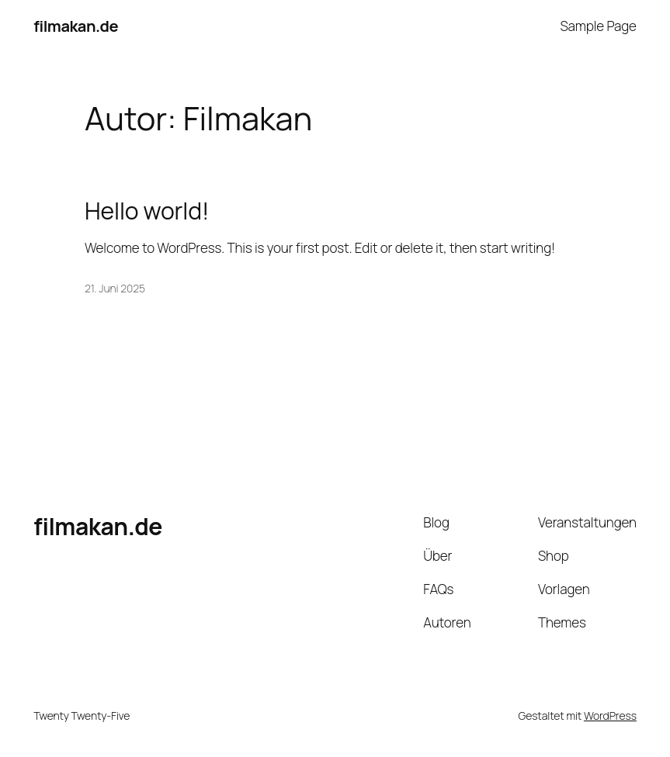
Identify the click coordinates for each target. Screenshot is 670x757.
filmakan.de (75, 26)
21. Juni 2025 (115, 288)
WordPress (610, 715)
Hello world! (147, 211)
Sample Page (598, 26)
